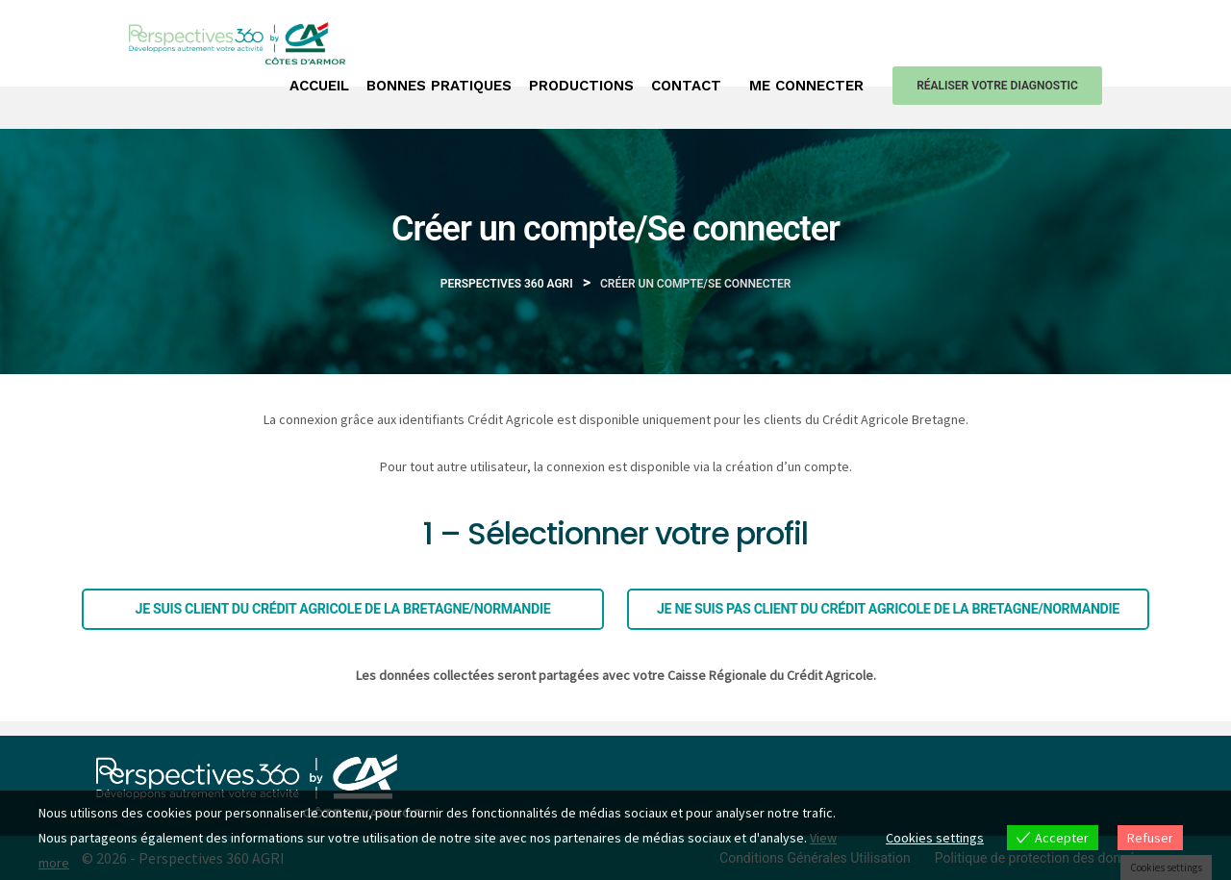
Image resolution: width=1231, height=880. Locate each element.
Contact (686, 85)
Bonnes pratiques (439, 85)
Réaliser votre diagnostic (997, 85)
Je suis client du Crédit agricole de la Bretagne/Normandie (343, 608)
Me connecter (806, 85)
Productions (581, 85)
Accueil (319, 85)
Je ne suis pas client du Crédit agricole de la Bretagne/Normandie (888, 608)
